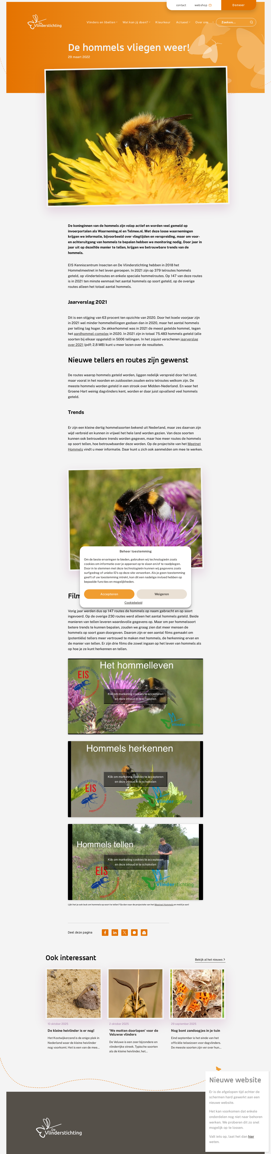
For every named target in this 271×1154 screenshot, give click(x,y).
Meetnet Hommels (164, 904)
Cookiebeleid (133, 603)
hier (251, 135)
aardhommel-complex (91, 334)
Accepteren (109, 594)
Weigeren (162, 594)
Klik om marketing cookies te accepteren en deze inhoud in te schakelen (135, 696)
